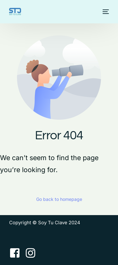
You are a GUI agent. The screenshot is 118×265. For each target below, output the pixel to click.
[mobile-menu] (105, 11)
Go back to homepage (59, 199)
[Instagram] (30, 253)
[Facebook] (15, 253)
